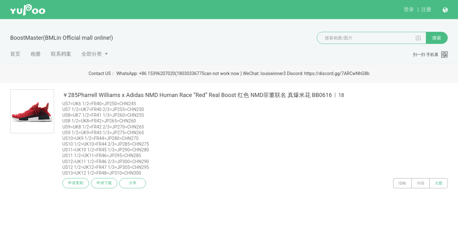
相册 (36, 54)
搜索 (436, 37)
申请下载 (104, 183)
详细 (420, 183)
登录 (409, 9)
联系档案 (61, 54)
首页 (15, 54)
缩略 (402, 183)
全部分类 (91, 54)
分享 (133, 183)
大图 (438, 183)
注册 (426, 9)
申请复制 (75, 183)
